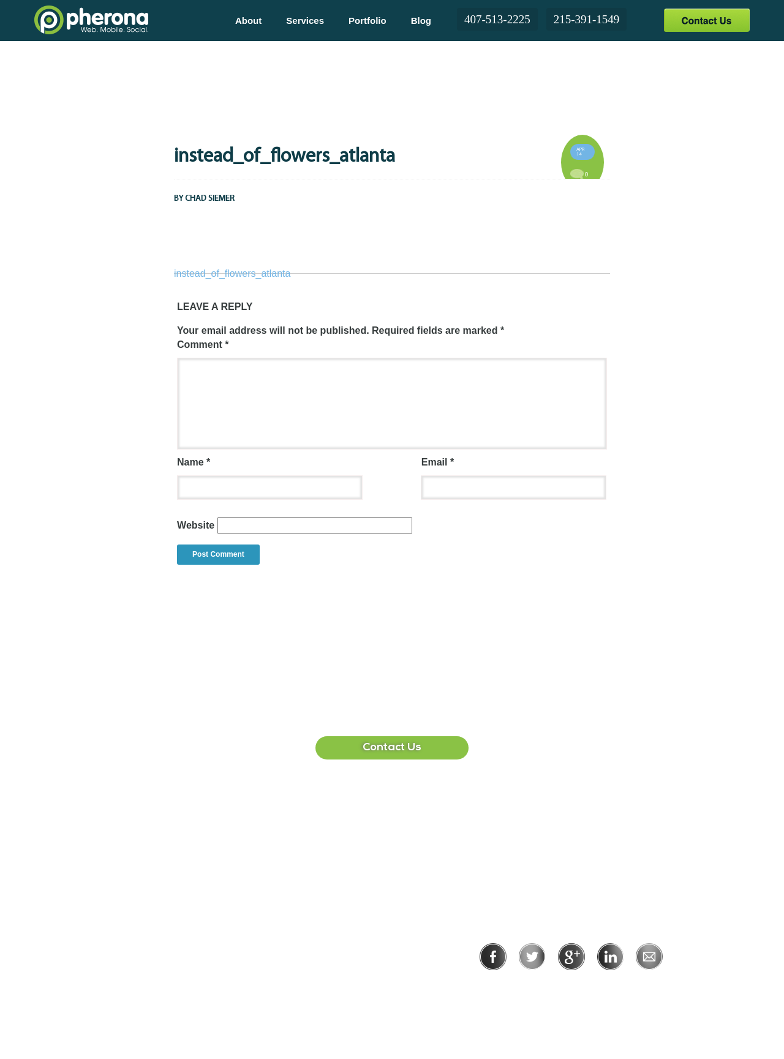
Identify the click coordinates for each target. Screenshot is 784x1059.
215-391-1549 (587, 19)
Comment (202, 344)
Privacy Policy (531, 987)
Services (305, 20)
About (248, 20)
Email (437, 462)
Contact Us (706, 20)
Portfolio (367, 20)
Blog (421, 20)
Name (193, 462)
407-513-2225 (497, 19)
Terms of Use (613, 987)
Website (195, 525)
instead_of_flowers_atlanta (232, 273)
